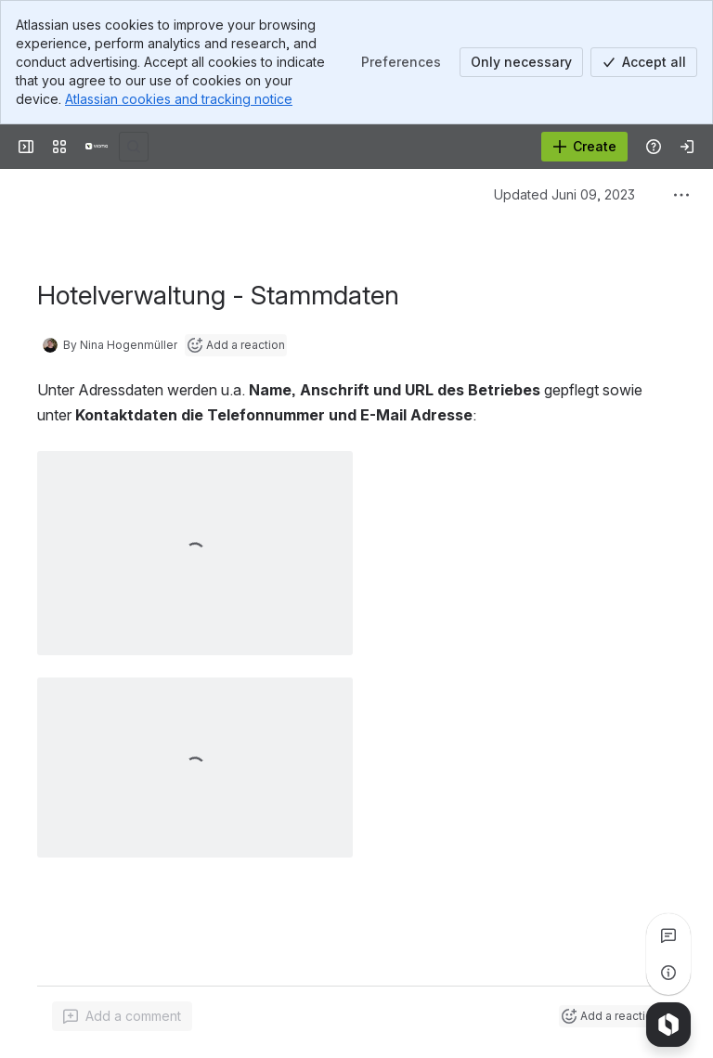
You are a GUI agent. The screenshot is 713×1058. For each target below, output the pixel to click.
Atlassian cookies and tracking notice (178, 99)
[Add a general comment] (122, 1016)
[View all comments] (668, 935)
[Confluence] (96, 146)
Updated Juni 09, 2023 (564, 194)
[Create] (584, 146)
